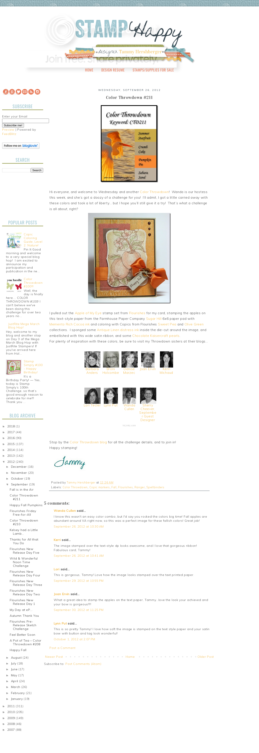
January (17, 699)
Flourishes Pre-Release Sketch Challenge (23, 625)
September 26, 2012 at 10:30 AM (79, 526)
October (18, 478)
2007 (11, 730)
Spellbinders (155, 487)
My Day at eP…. (21, 610)
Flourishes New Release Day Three (26, 583)
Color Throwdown (154, 192)
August (17, 657)
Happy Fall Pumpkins (26, 505)
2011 (11, 706)
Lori (57, 569)
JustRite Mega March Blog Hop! (23, 326)
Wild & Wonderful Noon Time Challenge (24, 562)
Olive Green (194, 324)
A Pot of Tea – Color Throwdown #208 (25, 642)
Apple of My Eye (88, 313)
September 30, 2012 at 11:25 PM (79, 610)
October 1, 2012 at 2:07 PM (74, 639)
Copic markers (99, 487)
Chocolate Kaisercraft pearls (156, 336)
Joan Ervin (148, 369)
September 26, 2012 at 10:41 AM (79, 556)
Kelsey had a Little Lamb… (24, 532)
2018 (11, 426)
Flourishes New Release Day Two (25, 592)
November (19, 473)
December (19, 467)
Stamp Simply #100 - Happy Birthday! (33, 366)
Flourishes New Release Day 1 (22, 602)
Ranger (139, 487)
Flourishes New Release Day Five (24, 551)
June (15, 669)
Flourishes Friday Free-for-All (23, 513)
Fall (114, 487)
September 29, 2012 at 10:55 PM (79, 581)
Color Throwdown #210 (24, 522)
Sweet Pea (167, 324)
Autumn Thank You (24, 616)
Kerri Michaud (166, 371)
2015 (11, 444)
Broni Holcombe (111, 371)
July (14, 663)
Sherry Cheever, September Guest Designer (147, 412)
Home (89, 70)
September (20, 484)
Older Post (205, 657)
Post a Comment (62, 648)
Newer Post (54, 657)
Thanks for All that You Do (24, 541)
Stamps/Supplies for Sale (153, 70)
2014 (11, 450)
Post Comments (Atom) (83, 664)
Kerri (57, 540)
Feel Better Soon (22, 635)
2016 (11, 438)
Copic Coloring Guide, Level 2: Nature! (33, 239)
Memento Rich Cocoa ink (69, 324)
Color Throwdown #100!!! (33, 282)
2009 (11, 718)
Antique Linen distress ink (118, 330)
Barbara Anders (92, 371)
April (15, 681)
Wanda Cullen (129, 407)
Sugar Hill (154, 319)
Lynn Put (111, 405)
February (18, 693)
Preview (8, 130)
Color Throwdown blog (88, 442)
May (14, 675)
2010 (11, 712)
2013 (11, 456)
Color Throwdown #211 (24, 497)
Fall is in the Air (22, 489)
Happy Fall (18, 650)
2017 (11, 432)
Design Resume (113, 70)
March (16, 687)
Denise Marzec (129, 371)
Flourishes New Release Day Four (25, 573)
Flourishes (137, 313)
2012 (11, 462)
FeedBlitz (9, 134)
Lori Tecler (92, 405)
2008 (11, 724)
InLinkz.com (129, 425)
